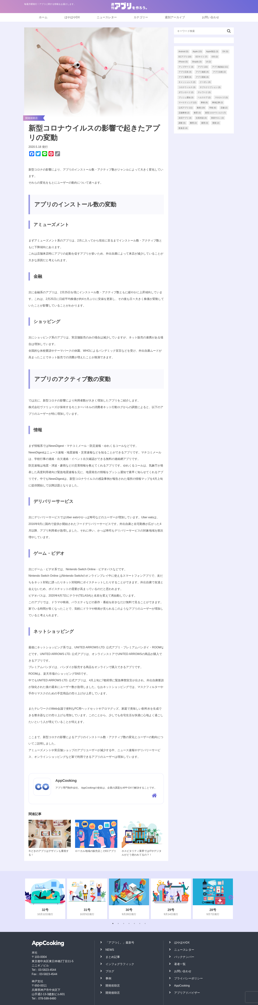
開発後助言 (113, 992)
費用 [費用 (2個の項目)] (193, 123)
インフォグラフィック (120, 964)
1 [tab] (113, 923)
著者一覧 (180, 964)
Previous (27, 899)
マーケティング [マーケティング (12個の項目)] (188, 102)
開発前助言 (113, 985)
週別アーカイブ (175, 17)
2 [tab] (118, 923)
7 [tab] (145, 923)
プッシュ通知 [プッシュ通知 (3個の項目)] (186, 97)
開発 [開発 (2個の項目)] (215, 123)
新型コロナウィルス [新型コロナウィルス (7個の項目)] (215, 113)
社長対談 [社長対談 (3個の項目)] (201, 118)
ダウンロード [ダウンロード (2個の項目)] (186, 92)
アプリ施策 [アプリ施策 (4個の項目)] (202, 72)
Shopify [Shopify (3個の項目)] (197, 62)
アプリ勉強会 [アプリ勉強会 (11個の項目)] (220, 67)
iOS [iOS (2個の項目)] (215, 57)
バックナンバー (184, 956)
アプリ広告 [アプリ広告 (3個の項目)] (185, 72)
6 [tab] (140, 923)
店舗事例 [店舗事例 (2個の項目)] (184, 113)
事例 (108, 978)
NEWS (110, 949)
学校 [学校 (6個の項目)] (212, 108)
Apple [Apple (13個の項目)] (197, 51)
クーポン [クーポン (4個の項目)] (205, 82)
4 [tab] (129, 923)
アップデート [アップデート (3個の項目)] (186, 67)
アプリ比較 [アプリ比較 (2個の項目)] (219, 72)
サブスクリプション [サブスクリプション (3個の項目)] (210, 87)
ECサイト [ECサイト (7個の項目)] (201, 57)
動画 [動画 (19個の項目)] (201, 108)
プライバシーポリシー (188, 978)
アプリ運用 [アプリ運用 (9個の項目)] (185, 77)
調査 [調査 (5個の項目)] (182, 123)
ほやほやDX (72, 17)
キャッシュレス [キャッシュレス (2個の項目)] (187, 82)
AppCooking (182, 985)
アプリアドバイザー (187, 992)
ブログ (110, 971)
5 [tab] (134, 923)
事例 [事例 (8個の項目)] (204, 102)
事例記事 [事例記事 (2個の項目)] (217, 102)
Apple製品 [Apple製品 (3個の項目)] (212, 51)
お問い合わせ (210, 17)
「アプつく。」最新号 (120, 942)
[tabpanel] (45, 899)
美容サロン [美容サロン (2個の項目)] (217, 118)
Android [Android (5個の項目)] (183, 51)
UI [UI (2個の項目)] (208, 62)
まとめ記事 (113, 956)
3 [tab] (123, 923)
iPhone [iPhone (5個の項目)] (183, 62)
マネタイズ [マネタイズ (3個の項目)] (221, 97)
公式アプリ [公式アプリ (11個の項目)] (186, 108)
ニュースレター (107, 17)
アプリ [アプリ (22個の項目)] (203, 67)
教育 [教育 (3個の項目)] (197, 113)
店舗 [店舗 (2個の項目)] (224, 108)
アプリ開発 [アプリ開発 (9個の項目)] (202, 77)
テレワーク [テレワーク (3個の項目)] (204, 92)
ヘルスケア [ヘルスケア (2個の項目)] (204, 97)
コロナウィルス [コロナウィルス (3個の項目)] (187, 87)
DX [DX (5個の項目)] (225, 51)
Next (230, 899)
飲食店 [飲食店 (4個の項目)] (183, 128)
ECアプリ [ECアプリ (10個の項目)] (185, 57)
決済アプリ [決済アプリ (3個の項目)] (185, 118)
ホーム (43, 17)
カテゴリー (141, 17)
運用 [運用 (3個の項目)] (204, 123)
